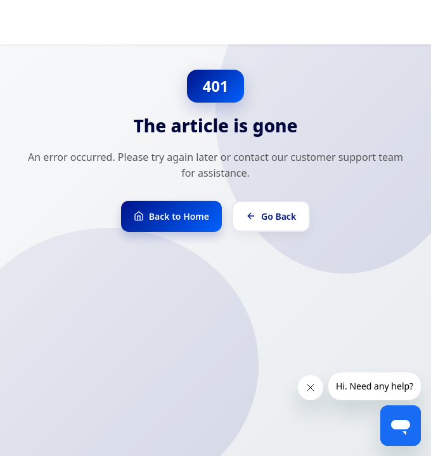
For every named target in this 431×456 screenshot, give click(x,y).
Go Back (271, 216)
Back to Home (171, 216)
